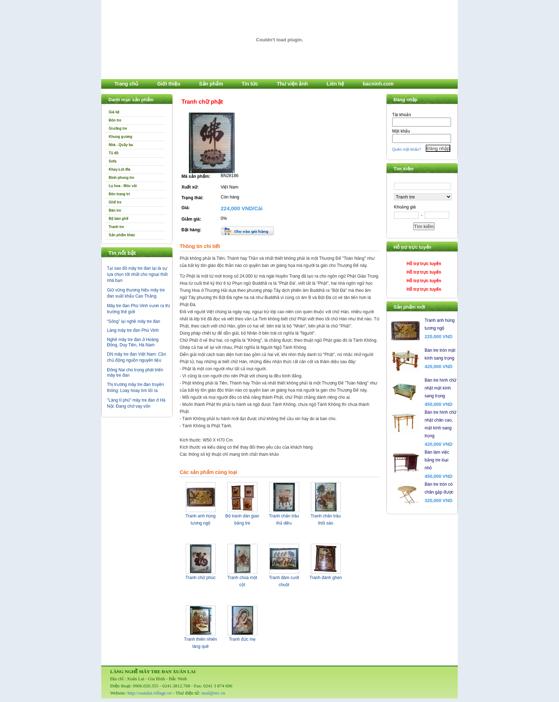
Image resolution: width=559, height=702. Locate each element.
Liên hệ (335, 84)
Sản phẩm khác (122, 235)
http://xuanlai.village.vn (149, 693)
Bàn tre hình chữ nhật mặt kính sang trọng (440, 388)
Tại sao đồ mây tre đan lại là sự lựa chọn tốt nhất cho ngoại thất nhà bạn (137, 274)
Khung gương (120, 137)
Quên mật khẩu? (406, 149)
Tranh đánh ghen (325, 577)
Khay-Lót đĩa (119, 169)
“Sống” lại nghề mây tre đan (133, 321)
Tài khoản (401, 114)
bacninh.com (378, 84)
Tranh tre (116, 227)
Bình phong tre (121, 178)
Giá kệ (114, 112)
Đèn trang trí (119, 194)
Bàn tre (115, 210)
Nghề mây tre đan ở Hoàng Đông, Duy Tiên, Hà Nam (133, 342)
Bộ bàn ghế (118, 219)
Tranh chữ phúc (200, 577)
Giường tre (118, 128)
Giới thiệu (168, 84)
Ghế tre (115, 202)
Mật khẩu (401, 131)
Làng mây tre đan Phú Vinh (133, 330)
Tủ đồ (113, 153)
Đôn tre (115, 120)
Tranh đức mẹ (242, 639)
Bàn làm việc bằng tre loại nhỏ (437, 460)
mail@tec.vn (213, 693)
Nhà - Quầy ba (121, 145)
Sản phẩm (211, 84)
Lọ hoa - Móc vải (123, 186)
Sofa (113, 161)
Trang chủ (126, 84)
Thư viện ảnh (292, 84)
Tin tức (250, 84)
